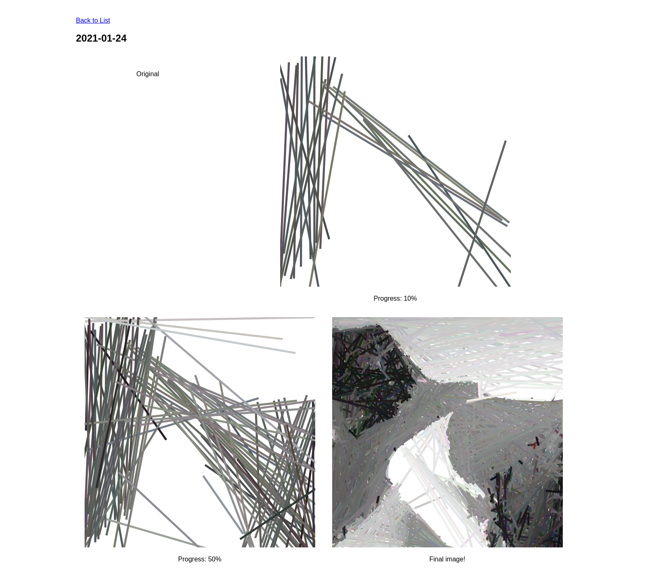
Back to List (93, 20)
